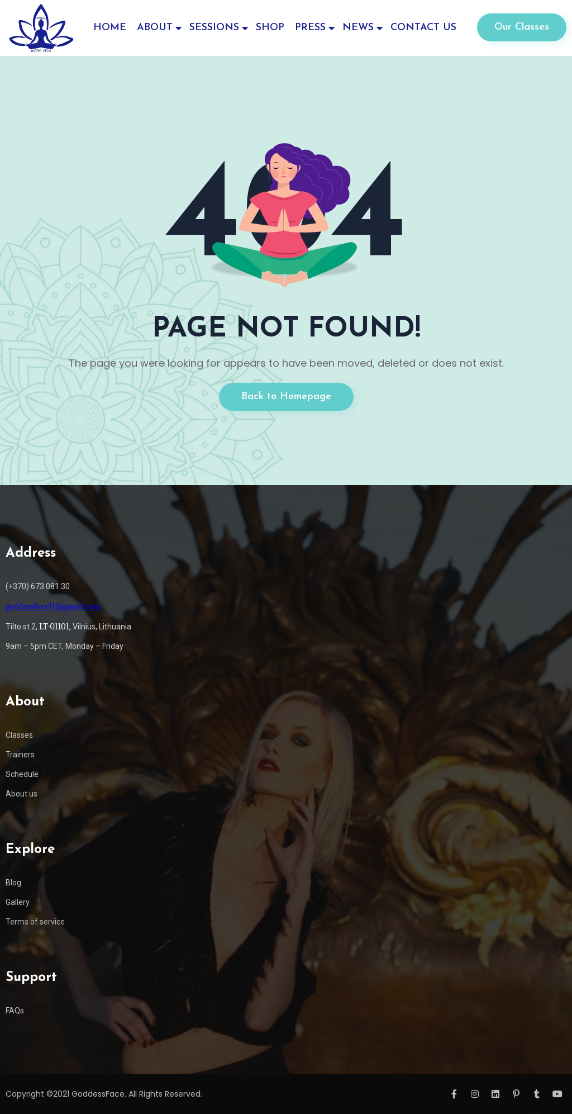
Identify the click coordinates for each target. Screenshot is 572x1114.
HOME (109, 27)
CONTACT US (423, 27)
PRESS (310, 27)
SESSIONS (214, 27)
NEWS (358, 27)
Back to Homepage (286, 396)
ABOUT (155, 27)
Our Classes (521, 27)
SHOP (270, 27)
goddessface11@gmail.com (53, 606)
